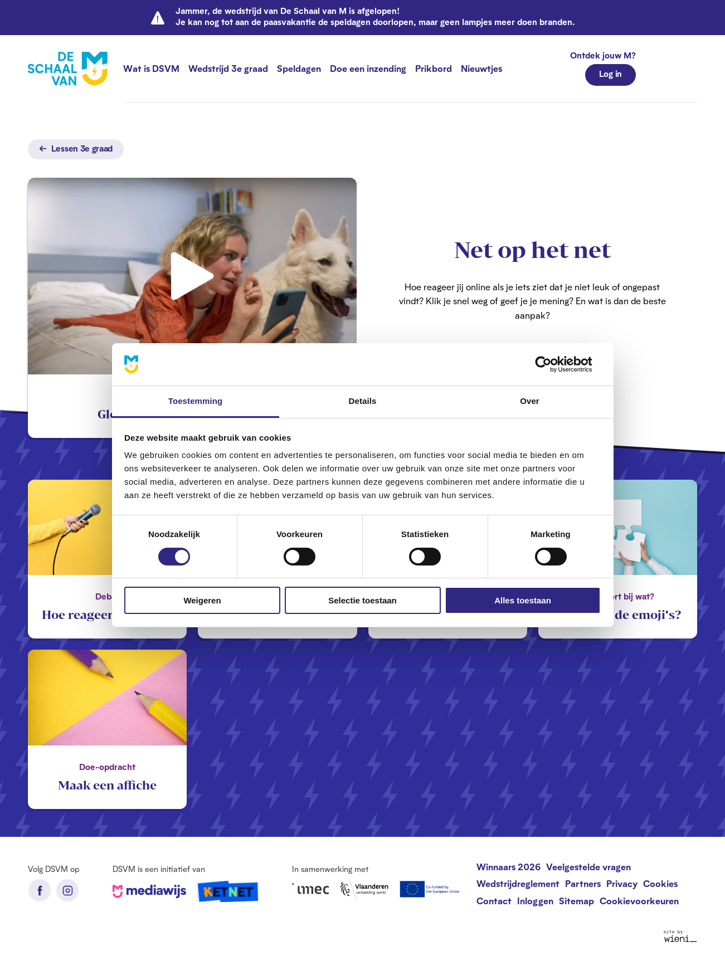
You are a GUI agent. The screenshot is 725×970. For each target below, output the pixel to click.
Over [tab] (529, 401)
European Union (430, 889)
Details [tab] (363, 401)
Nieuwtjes (481, 68)
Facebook (39, 890)
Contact (494, 900)
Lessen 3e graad (76, 148)
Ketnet (228, 891)
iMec (310, 888)
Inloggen (535, 900)
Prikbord (433, 68)
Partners (583, 883)
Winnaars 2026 (508, 866)
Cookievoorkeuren (639, 900)
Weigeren (202, 600)
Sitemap (576, 900)
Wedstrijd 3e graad (228, 68)
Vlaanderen (364, 889)
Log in (610, 74)
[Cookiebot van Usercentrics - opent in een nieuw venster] (552, 364)
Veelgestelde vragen (588, 866)
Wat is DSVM (151, 68)
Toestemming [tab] (195, 401)
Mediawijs (149, 891)
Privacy (622, 883)
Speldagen (299, 68)
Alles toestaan (522, 600)
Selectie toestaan (362, 600)
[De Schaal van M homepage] (68, 68)
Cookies (660, 883)
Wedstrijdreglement (517, 883)
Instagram (67, 890)
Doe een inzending (368, 68)
